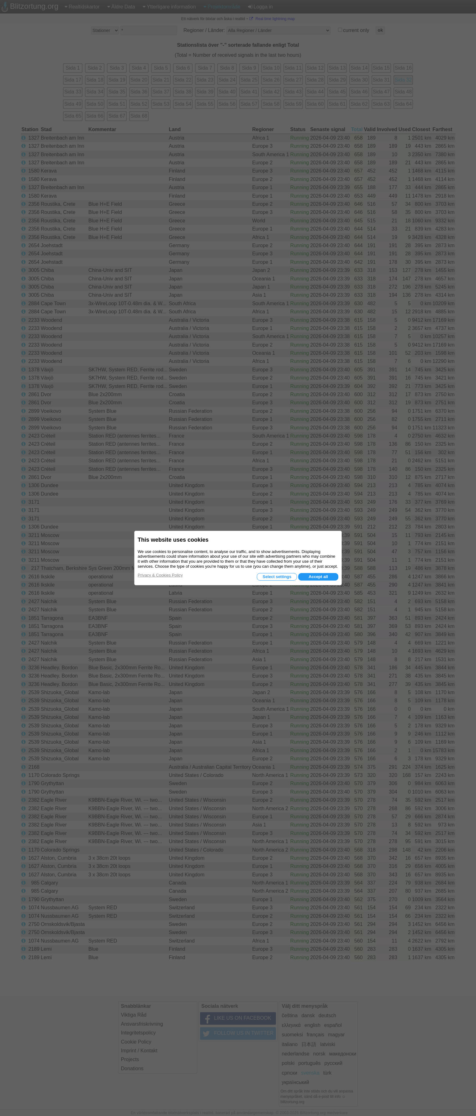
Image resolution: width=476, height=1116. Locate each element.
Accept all (318, 576)
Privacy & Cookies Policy (160, 575)
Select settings (276, 576)
